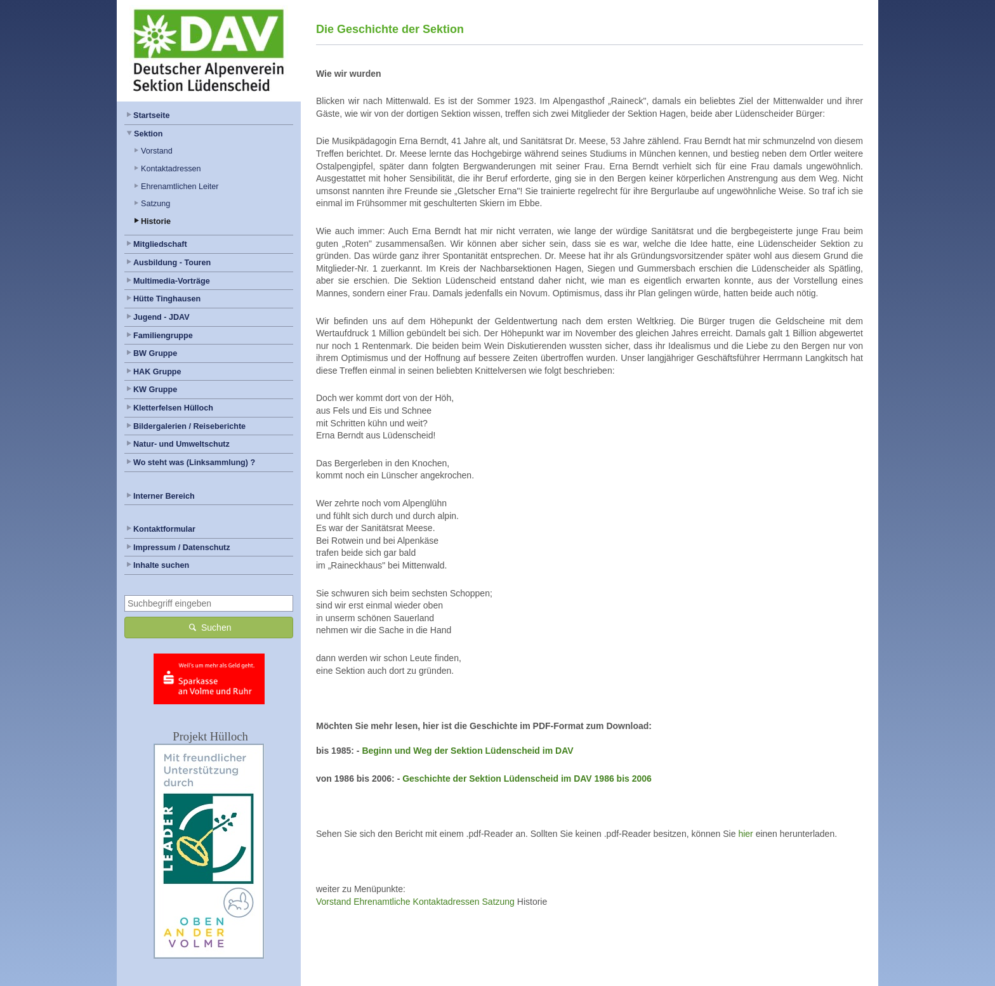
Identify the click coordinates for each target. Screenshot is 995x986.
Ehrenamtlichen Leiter (180, 186)
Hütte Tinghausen (167, 298)
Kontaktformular (164, 529)
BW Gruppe (155, 353)
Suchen (209, 627)
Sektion (148, 133)
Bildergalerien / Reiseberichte (189, 426)
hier (745, 834)
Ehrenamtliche (382, 902)
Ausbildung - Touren (172, 262)
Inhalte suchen (161, 565)
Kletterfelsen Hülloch (173, 408)
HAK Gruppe (157, 371)
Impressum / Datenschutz (181, 547)
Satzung (155, 203)
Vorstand (157, 151)
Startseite (151, 115)
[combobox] (208, 603)
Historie (156, 221)
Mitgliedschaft (160, 244)
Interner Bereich (164, 496)
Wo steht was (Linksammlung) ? (194, 462)
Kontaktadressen (171, 168)
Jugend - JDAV (161, 317)
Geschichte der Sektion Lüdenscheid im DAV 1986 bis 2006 (527, 778)
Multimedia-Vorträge (171, 281)
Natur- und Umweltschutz (181, 444)
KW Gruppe (155, 389)
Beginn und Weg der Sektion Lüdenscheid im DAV (467, 751)
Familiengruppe (163, 335)
